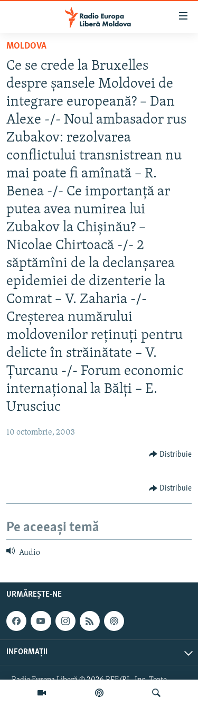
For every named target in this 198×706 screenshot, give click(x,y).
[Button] (170, 454)
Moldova (26, 46)
